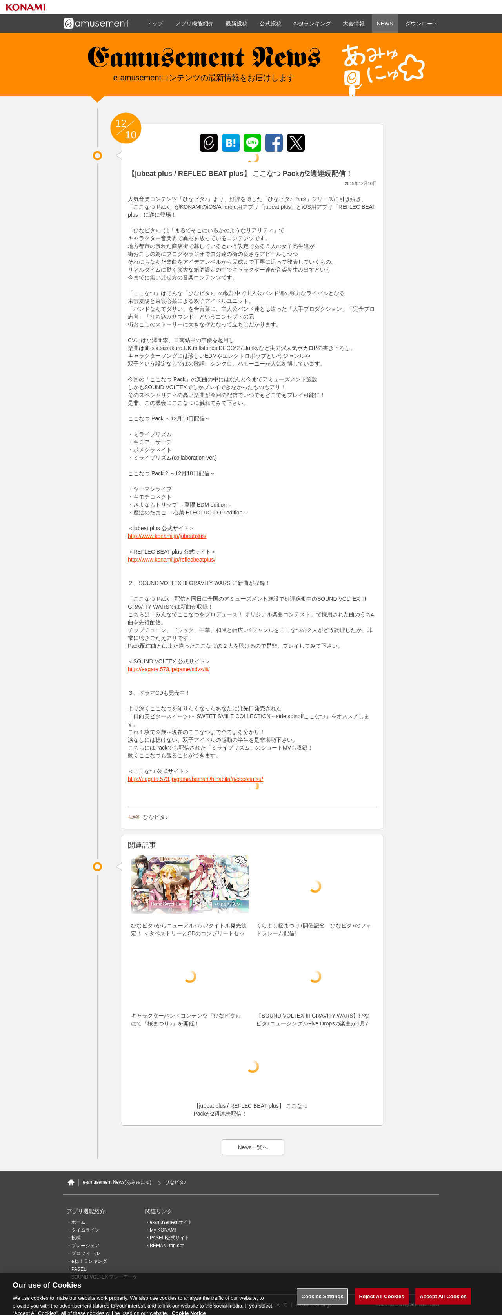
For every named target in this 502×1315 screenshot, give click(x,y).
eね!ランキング (312, 23)
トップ (155, 23)
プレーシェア (85, 1245)
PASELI (79, 1269)
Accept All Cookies (443, 1301)
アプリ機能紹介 (194, 23)
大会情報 (354, 23)
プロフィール (85, 1253)
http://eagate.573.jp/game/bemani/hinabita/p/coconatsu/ (195, 779)
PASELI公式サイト (169, 1238)
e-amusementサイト (171, 1222)
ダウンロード (421, 23)
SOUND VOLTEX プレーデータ (104, 1277)
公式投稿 (271, 23)
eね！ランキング (89, 1261)
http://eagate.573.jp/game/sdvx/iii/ (169, 669)
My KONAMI (163, 1230)
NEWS (385, 23)
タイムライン (85, 1230)
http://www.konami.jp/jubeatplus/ (167, 536)
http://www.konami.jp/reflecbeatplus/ (171, 559)
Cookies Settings (322, 1301)
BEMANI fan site (167, 1245)
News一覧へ (253, 1147)
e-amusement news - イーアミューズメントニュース (204, 61)
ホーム (78, 1222)
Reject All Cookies (381, 1301)
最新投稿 (236, 23)
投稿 (76, 1238)
